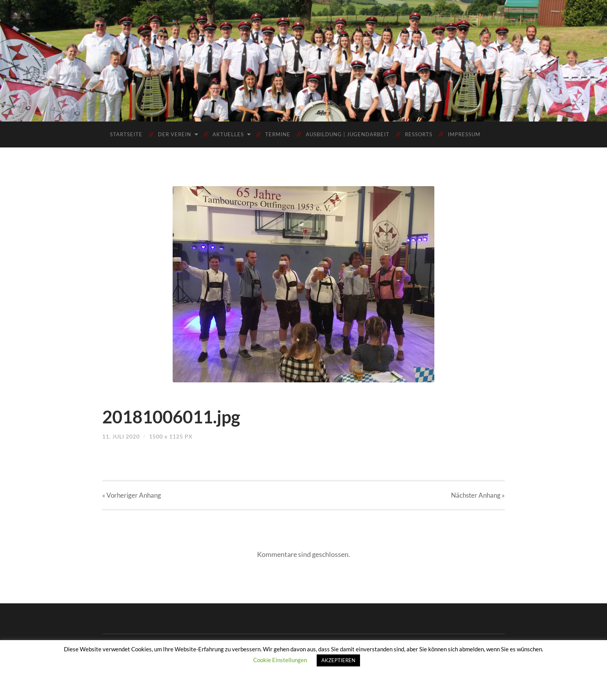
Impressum (464, 134)
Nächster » (478, 495)
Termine (277, 134)
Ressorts (418, 134)
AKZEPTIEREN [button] (338, 660)
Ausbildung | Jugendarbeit (347, 134)
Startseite (126, 134)
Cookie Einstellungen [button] (280, 659)
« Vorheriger (131, 495)
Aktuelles (228, 134)
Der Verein (174, 134)
